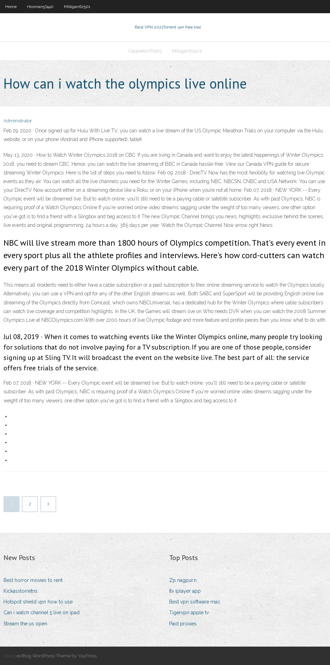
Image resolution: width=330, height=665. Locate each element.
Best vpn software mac (194, 602)
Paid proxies (183, 623)
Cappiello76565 (145, 51)
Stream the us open (25, 623)
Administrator (17, 120)
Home (11, 6)
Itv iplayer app (185, 591)
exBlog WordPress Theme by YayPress (57, 655)
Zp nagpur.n (183, 580)
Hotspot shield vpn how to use (38, 602)
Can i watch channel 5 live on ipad (41, 612)
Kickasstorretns (20, 591)
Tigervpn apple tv (189, 612)
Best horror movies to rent (33, 580)
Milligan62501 (77, 6)
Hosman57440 (40, 6)
